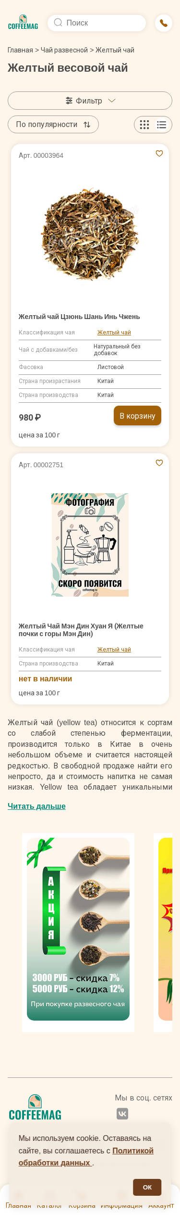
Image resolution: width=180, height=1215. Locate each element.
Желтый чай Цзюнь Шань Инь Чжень (79, 316)
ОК (147, 1187)
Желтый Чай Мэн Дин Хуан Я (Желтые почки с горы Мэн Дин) (81, 630)
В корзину (138, 416)
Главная (23, 50)
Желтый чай (114, 332)
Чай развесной (64, 50)
